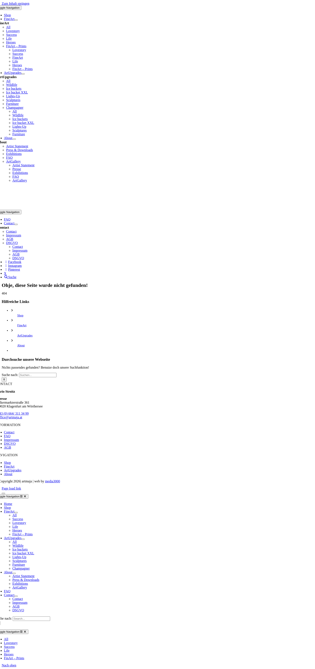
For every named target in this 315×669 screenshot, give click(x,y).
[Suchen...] (37, 375)
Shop (20, 315)
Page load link (11, 488)
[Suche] (4, 379)
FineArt (22, 325)
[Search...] (31, 618)
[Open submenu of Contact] (16, 224)
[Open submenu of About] (14, 139)
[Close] (3, 493)
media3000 (52, 481)
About (21, 345)
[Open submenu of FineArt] (16, 20)
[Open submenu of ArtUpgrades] (23, 74)
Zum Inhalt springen (15, 3)
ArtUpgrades (25, 335)
